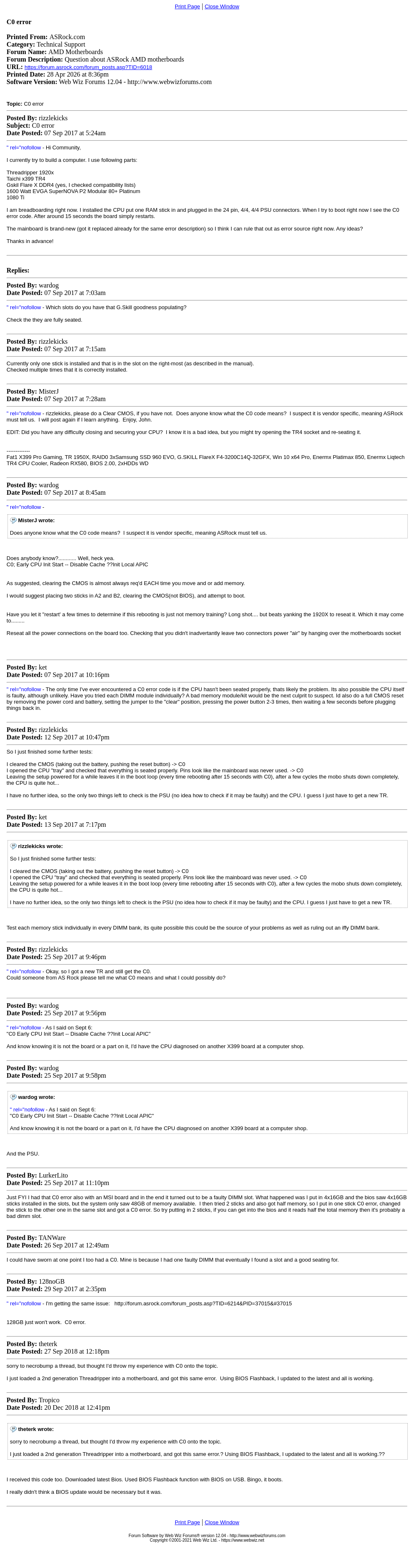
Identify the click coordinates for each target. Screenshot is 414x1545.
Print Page (187, 6)
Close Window (222, 6)
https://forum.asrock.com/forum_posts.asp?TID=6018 (88, 67)
